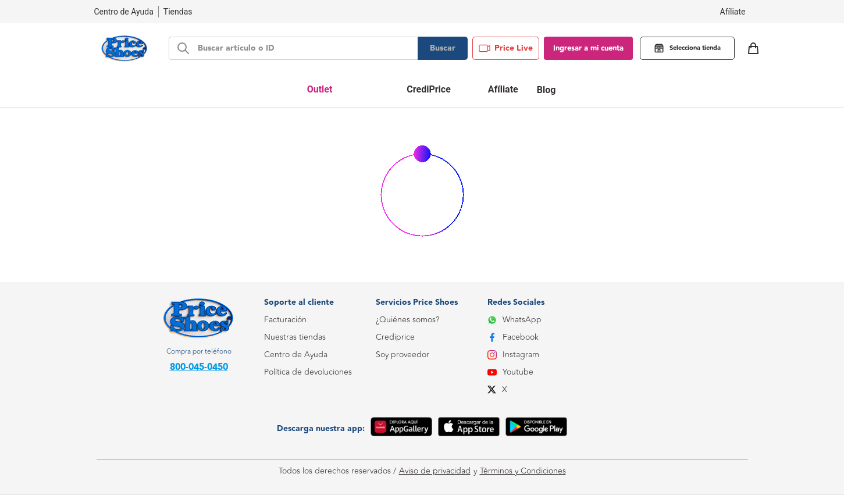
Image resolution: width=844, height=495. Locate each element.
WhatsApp (514, 320)
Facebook (513, 337)
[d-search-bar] (304, 48)
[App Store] (469, 428)
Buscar (442, 48)
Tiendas (178, 11)
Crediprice (395, 337)
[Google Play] (536, 428)
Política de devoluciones (308, 372)
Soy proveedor (402, 354)
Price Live (506, 48)
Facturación (285, 320)
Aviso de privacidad (435, 471)
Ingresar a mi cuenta (588, 48)
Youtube (510, 372)
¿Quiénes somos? (407, 320)
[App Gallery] (401, 428)
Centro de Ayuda (295, 354)
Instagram (513, 354)
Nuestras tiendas (295, 337)
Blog (546, 89)
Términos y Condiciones (523, 471)
